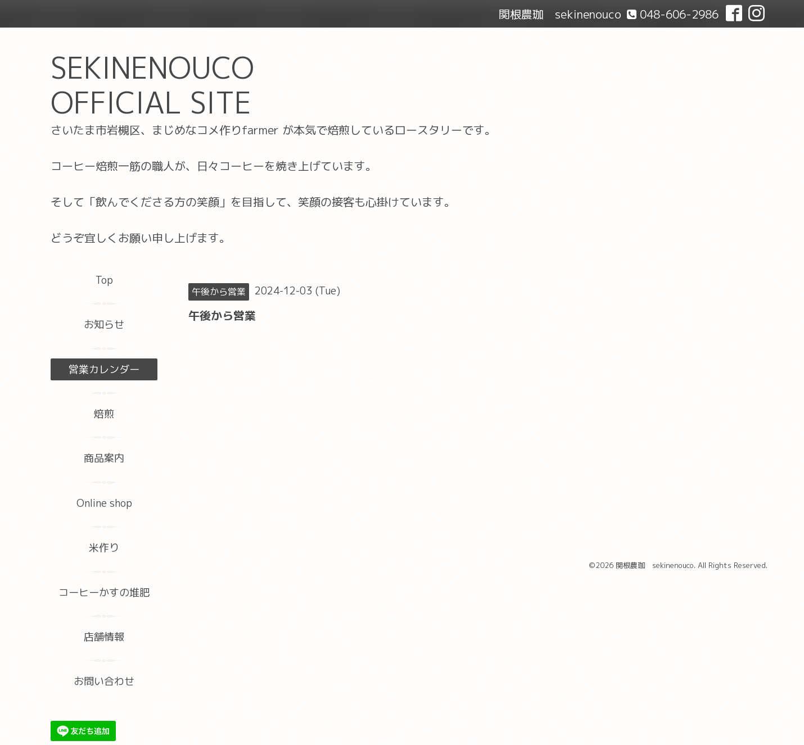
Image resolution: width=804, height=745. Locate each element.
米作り (104, 547)
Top (104, 280)
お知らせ (104, 324)
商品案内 (104, 458)
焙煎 (104, 414)
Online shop (104, 503)
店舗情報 (104, 637)
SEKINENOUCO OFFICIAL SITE (152, 85)
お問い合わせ (104, 681)
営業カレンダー (104, 369)
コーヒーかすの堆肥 (104, 592)
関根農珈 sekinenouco (655, 565)
